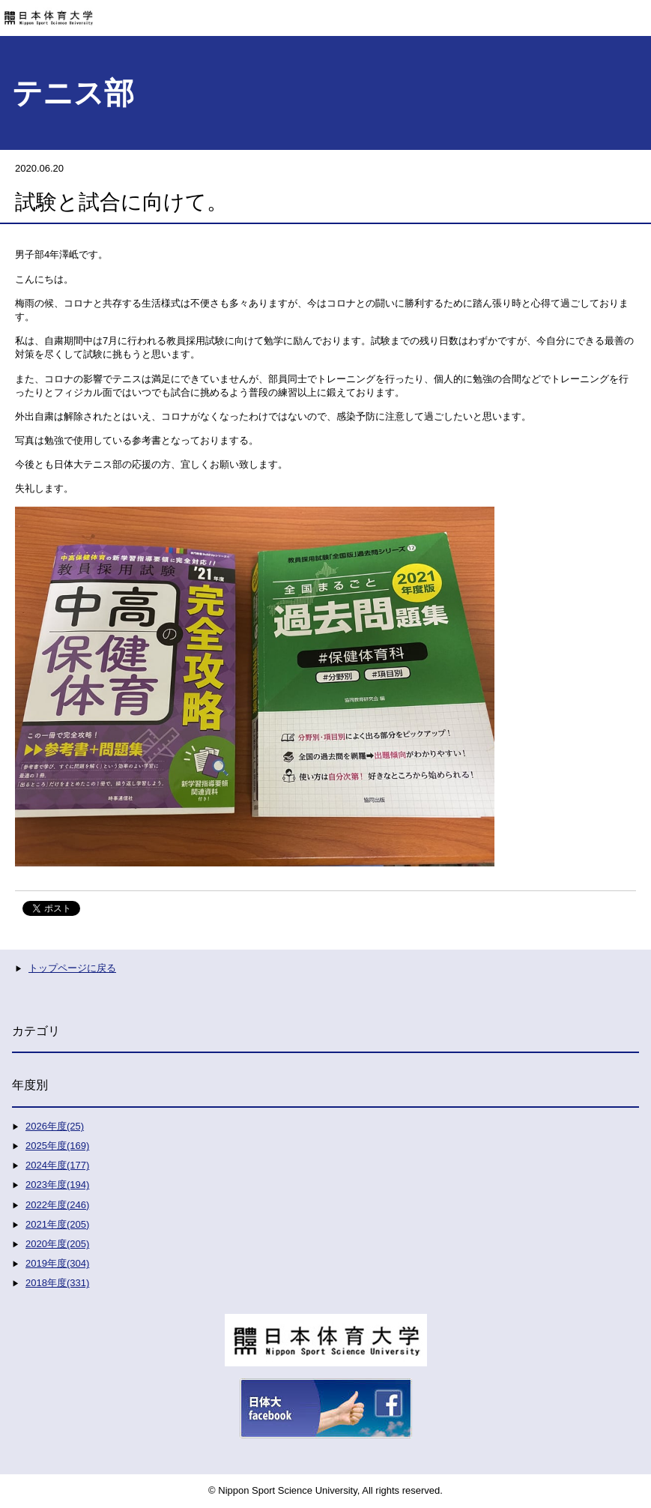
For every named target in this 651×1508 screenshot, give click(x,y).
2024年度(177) (57, 1165)
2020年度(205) (57, 1243)
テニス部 (73, 92)
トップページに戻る (72, 968)
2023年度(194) (57, 1184)
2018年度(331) (57, 1282)
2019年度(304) (57, 1263)
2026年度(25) (54, 1126)
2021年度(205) (57, 1224)
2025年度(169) (57, 1145)
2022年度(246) (57, 1204)
